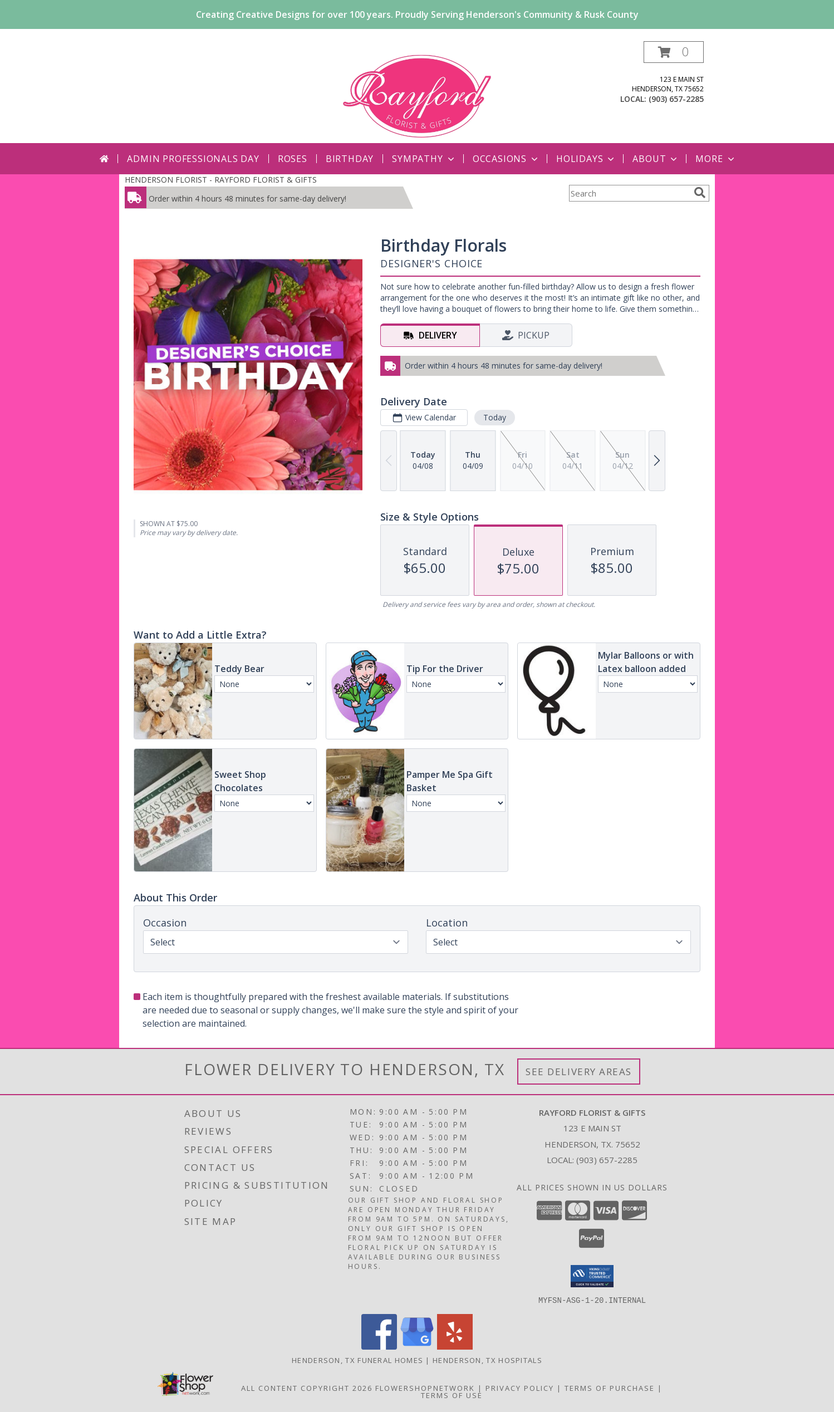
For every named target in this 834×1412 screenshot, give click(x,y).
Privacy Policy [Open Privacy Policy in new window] (519, 1387)
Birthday (350, 159)
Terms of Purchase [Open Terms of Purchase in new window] (610, 1387)
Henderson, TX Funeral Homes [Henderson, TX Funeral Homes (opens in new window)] (357, 1360)
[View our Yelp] (455, 1346)
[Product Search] (629, 193)
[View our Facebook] (379, 1346)
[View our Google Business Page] (417, 1346)
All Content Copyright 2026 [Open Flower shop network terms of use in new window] (306, 1387)
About (655, 159)
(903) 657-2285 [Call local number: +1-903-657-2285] (676, 99)
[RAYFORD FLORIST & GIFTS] (417, 92)
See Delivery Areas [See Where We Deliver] (579, 1071)
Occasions (506, 159)
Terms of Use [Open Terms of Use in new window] (452, 1395)
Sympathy (424, 159)
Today (494, 417)
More (715, 159)
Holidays (586, 159)
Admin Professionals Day (193, 159)
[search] (700, 193)
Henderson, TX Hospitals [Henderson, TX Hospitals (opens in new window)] (487, 1360)
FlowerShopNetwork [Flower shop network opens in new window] (425, 1387)
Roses (292, 159)
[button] (674, 52)
